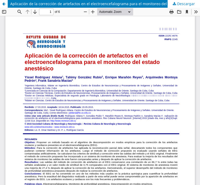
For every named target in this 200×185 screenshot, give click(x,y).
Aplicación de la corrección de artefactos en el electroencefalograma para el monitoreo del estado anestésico (104, 3)
